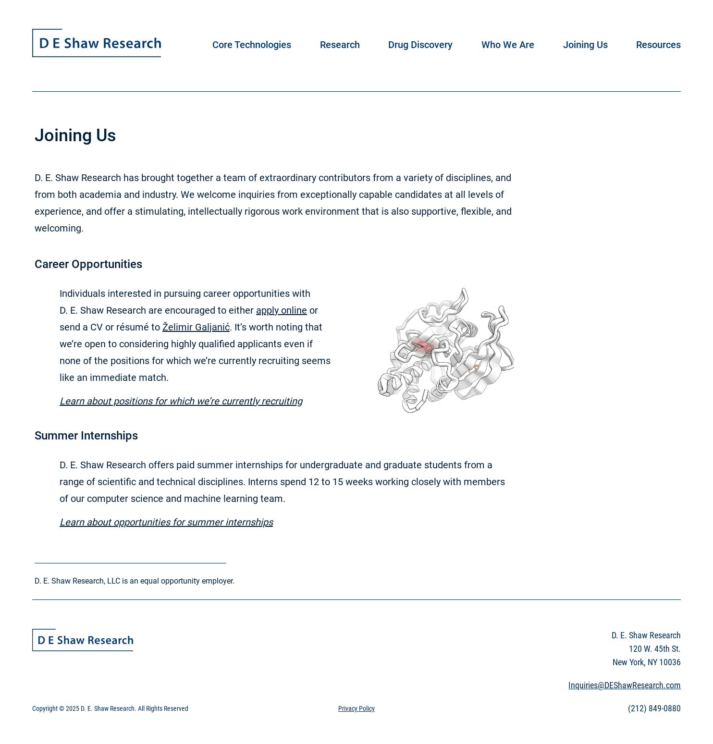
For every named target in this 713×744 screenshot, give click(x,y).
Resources (658, 44)
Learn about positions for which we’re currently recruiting (181, 401)
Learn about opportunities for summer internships (166, 522)
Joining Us (585, 44)
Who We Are (507, 44)
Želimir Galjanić (196, 327)
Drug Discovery (420, 44)
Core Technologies (251, 44)
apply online (281, 310)
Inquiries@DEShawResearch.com (624, 685)
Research (340, 44)
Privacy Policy (356, 708)
